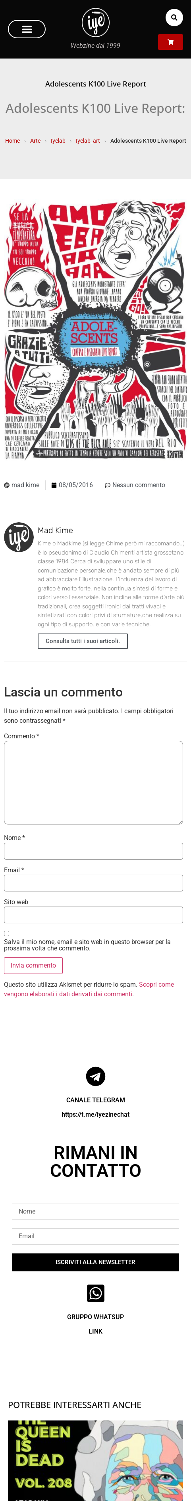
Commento (21, 736)
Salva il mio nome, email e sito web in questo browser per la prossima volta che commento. (87, 945)
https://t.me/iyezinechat (95, 1114)
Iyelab (58, 141)
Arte (35, 141)
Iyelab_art (88, 141)
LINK (95, 1331)
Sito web (16, 902)
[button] (27, 29)
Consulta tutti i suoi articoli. (83, 641)
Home (12, 141)
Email (14, 870)
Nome (14, 838)
